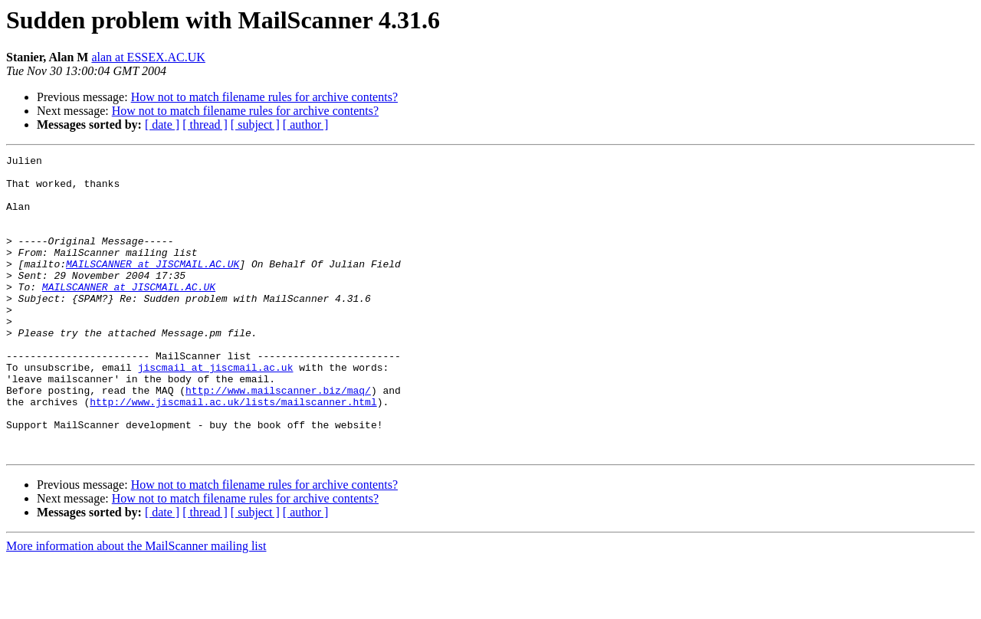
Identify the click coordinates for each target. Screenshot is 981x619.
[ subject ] (255, 124)
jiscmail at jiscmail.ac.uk (216, 411)
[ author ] (306, 124)
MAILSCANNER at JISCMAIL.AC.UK (152, 286)
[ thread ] (205, 124)
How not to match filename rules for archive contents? (264, 96)
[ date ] (162, 124)
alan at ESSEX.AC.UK (148, 57)
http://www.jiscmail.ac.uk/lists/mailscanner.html (233, 452)
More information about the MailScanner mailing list (136, 605)
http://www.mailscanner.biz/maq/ (278, 438)
